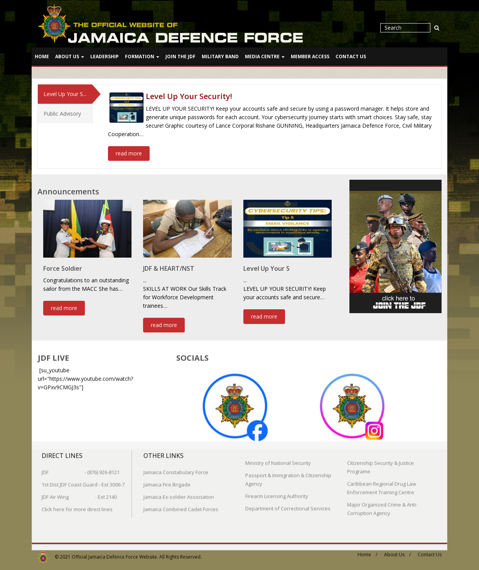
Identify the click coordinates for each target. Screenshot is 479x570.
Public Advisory (62, 112)
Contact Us (351, 56)
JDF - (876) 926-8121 (81, 468)
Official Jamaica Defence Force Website (114, 553)
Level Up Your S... (65, 92)
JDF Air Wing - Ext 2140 (79, 492)
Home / (367, 550)
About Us (69, 56)
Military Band (220, 56)
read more (129, 152)
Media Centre (265, 56)
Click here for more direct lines (77, 505)
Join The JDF (180, 56)
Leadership (104, 56)
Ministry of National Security (278, 458)
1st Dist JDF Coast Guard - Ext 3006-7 (83, 480)
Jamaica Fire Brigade (167, 480)
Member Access (310, 56)
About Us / (397, 550)
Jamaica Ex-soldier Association (178, 492)
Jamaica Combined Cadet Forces (180, 505)
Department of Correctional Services (288, 504)
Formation (142, 56)
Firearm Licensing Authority (276, 492)
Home (42, 56)
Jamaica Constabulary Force (175, 468)
